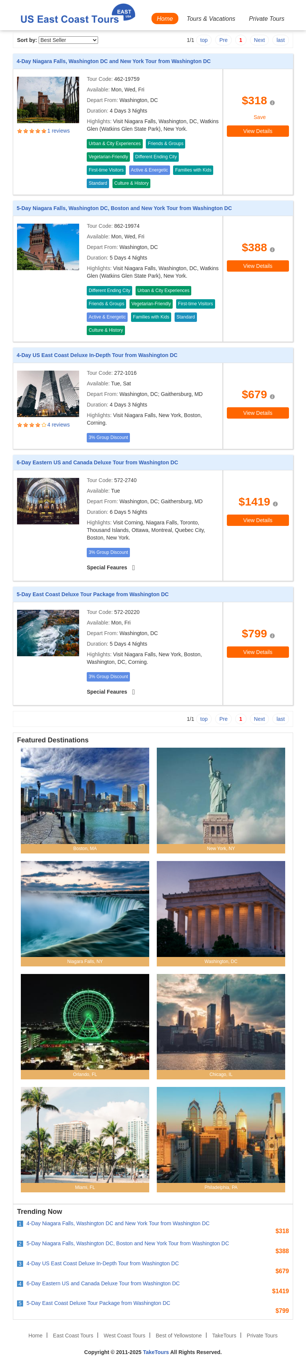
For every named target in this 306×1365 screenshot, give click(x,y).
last (280, 40)
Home (165, 18)
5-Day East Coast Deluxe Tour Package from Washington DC (93, 594)
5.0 (44, 131)
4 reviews (58, 425)
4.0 (38, 131)
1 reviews (58, 131)
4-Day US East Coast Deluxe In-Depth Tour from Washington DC (97, 355)
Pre (223, 40)
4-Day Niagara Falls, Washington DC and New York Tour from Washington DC (114, 61)
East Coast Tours (73, 1336)
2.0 (26, 131)
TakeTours (224, 1336)
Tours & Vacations (211, 18)
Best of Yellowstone (178, 1336)
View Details (257, 131)
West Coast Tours (124, 1336)
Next (259, 40)
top (204, 40)
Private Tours (266, 18)
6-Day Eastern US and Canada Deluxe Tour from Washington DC (97, 462)
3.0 (32, 131)
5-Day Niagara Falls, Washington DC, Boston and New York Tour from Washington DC (124, 208)
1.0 (20, 131)
